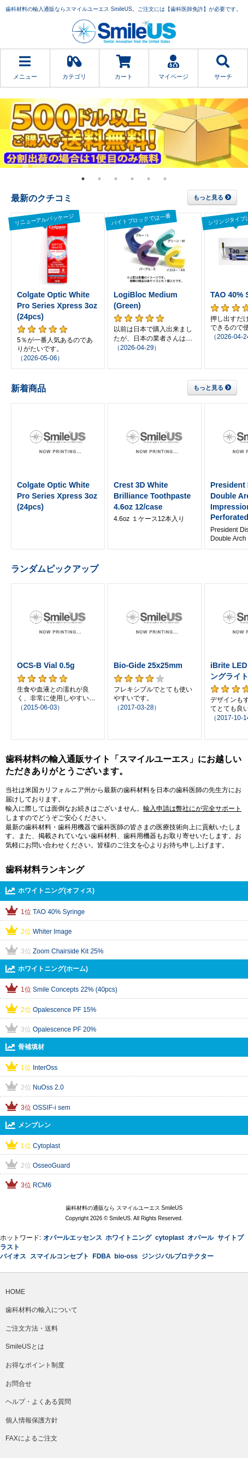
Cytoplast (46, 1146)
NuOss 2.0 (48, 1087)
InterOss (45, 1067)
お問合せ (18, 1383)
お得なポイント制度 (34, 1365)
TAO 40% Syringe (59, 912)
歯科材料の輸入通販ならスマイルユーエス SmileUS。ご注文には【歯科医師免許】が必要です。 (123, 9)
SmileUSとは (24, 1346)
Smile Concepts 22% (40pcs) (75, 989)
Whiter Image (52, 931)
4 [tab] (132, 178)
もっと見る (212, 197)
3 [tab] (115, 178)
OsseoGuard (51, 1165)
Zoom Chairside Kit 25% (68, 951)
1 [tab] (83, 178)
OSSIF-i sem (51, 1107)
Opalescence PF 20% (64, 1029)
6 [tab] (165, 178)
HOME (15, 1292)
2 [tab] (99, 178)
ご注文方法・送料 (31, 1328)
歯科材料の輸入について (41, 1310)
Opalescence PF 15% (64, 1010)
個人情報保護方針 (31, 1420)
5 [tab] (148, 178)
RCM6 (42, 1185)
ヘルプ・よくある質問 (38, 1402)
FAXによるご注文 (31, 1438)
